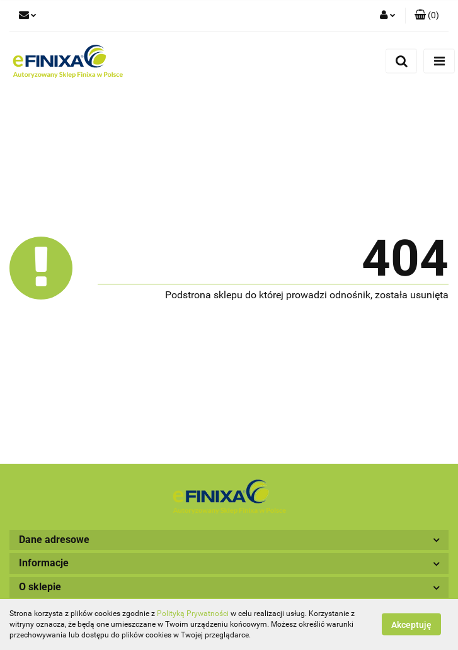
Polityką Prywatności (193, 613)
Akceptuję (411, 625)
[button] (427, 15)
